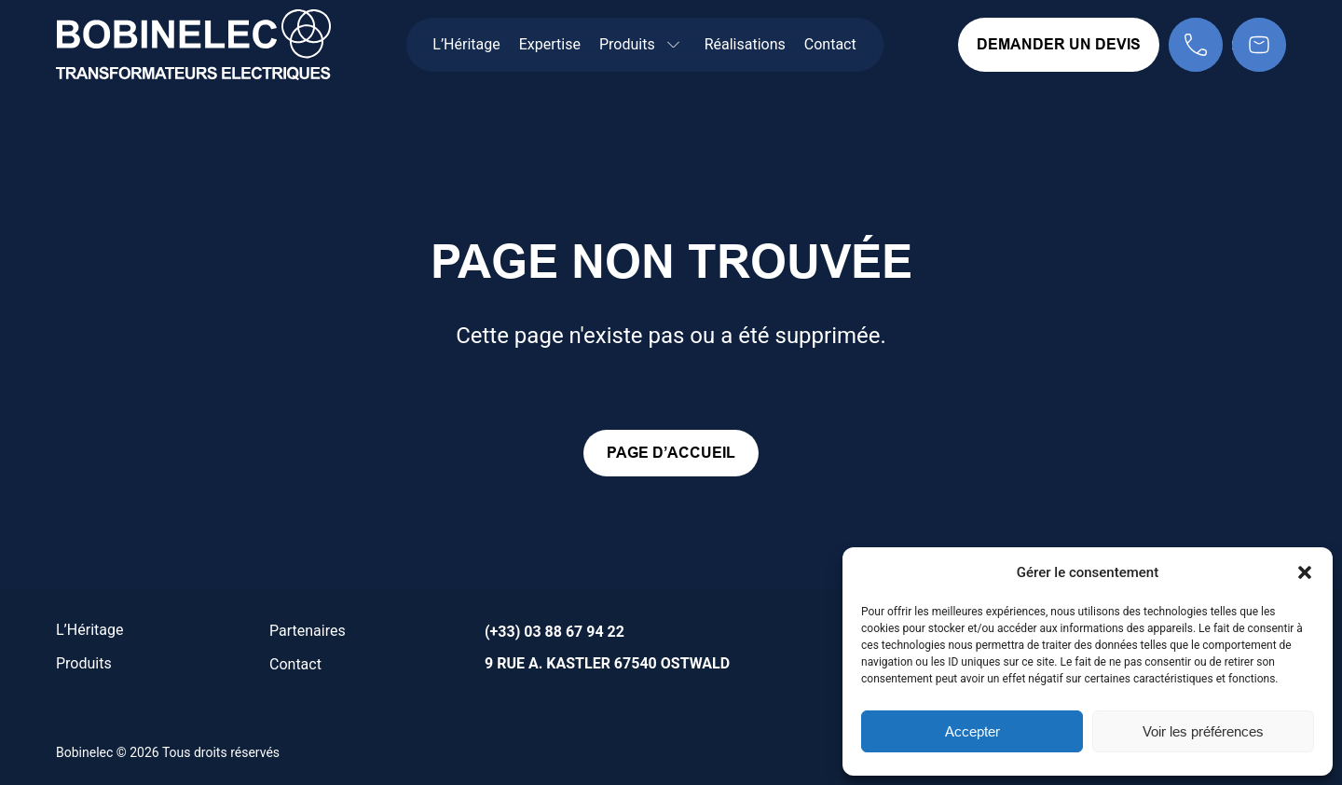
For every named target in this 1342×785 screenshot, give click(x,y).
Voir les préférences (1203, 731)
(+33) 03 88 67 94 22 (554, 631)
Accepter (972, 731)
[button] (1304, 572)
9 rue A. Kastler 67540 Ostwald (607, 663)
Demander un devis (1059, 44)
